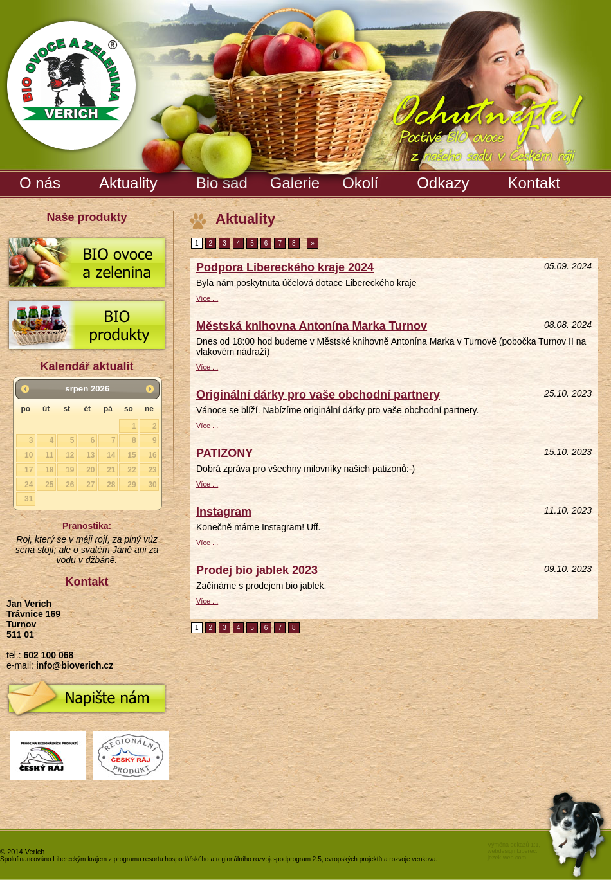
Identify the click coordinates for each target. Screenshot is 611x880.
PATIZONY (224, 453)
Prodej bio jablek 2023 (257, 570)
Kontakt (534, 183)
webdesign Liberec (512, 851)
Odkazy (443, 183)
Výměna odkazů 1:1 (513, 844)
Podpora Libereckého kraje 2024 (285, 267)
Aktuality (128, 183)
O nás (39, 183)
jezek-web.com (507, 857)
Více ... (207, 298)
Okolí (360, 183)
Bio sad (223, 181)
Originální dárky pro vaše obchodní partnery (318, 394)
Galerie (296, 181)
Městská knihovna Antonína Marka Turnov (311, 325)
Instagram (223, 511)
